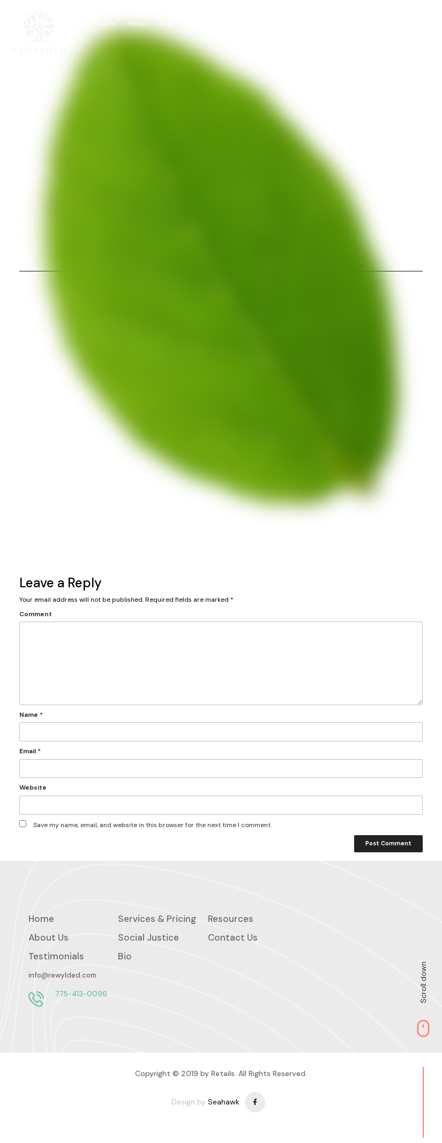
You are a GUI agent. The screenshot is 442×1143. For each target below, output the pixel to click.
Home (110, 23)
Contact (358, 23)
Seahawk (223, 1106)
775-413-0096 (81, 996)
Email (30, 751)
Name (31, 715)
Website (33, 788)
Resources (251, 23)
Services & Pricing (306, 23)
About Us (48, 939)
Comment (35, 614)
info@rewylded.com (62, 977)
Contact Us (233, 939)
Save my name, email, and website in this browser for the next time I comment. (152, 825)
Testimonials (203, 23)
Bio (167, 23)
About (140, 23)
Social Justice (405, 23)
